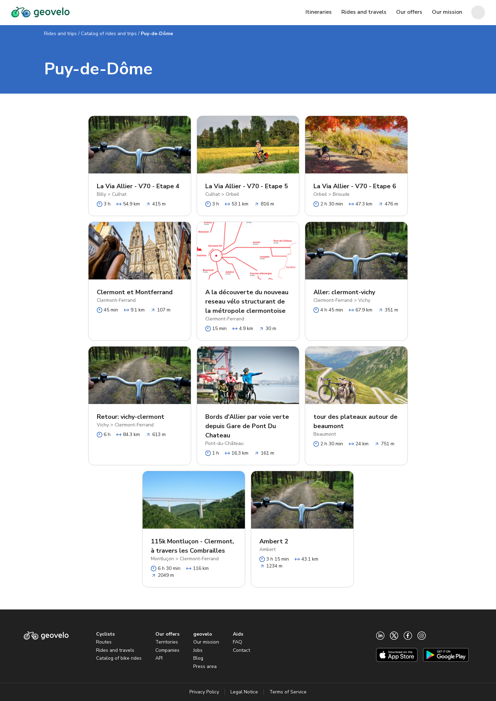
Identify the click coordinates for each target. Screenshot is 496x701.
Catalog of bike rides (119, 658)
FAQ (237, 642)
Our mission (206, 642)
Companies (167, 650)
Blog (198, 658)
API (159, 658)
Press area (205, 666)
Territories (166, 642)
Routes (104, 642)
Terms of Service (288, 692)
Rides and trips (60, 33)
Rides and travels (115, 650)
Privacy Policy (204, 692)
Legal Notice (244, 692)
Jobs (198, 650)
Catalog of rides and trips (109, 33)
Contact (241, 650)
